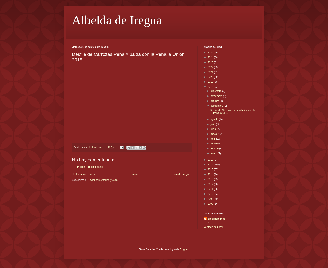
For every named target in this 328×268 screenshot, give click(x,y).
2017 (211, 159)
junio (214, 129)
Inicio (135, 174)
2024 (211, 57)
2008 (211, 203)
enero (214, 153)
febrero (215, 148)
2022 (211, 67)
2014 (211, 174)
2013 (211, 179)
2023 (211, 62)
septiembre (217, 105)
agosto (215, 119)
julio (213, 124)
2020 (211, 77)
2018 (211, 86)
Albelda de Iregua (117, 20)
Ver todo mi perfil (213, 226)
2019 (211, 81)
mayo (214, 134)
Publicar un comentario (90, 166)
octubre (215, 100)
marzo (214, 143)
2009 (211, 198)
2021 (211, 72)
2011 (211, 189)
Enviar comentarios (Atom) (103, 180)
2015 (211, 169)
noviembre (217, 96)
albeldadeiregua (217, 220)
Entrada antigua (181, 174)
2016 (211, 164)
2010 (211, 193)
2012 (211, 184)
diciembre (216, 91)
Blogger (184, 249)
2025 (211, 52)
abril (213, 138)
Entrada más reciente (85, 174)
